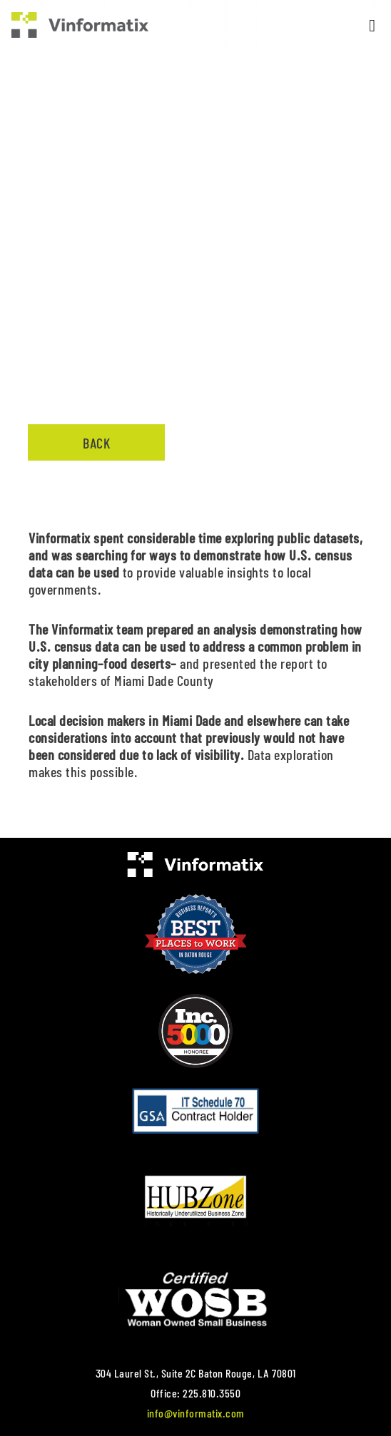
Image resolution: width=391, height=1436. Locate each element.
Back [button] (96, 442)
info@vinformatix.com (196, 1413)
